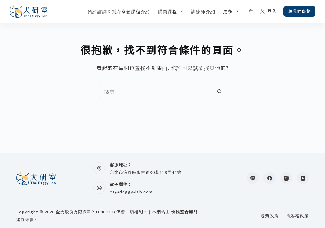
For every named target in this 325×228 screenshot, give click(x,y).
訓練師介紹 (173, 11)
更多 (234, 11)
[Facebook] (269, 178)
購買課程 (142, 11)
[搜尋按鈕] (219, 91)
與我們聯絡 (299, 11)
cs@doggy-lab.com (131, 192)
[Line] (253, 178)
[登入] (268, 11)
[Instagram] (286, 178)
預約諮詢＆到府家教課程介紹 (88, 11)
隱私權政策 (298, 215)
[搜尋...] (156, 91)
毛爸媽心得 (205, 11)
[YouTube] (303, 178)
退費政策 (269, 215)
